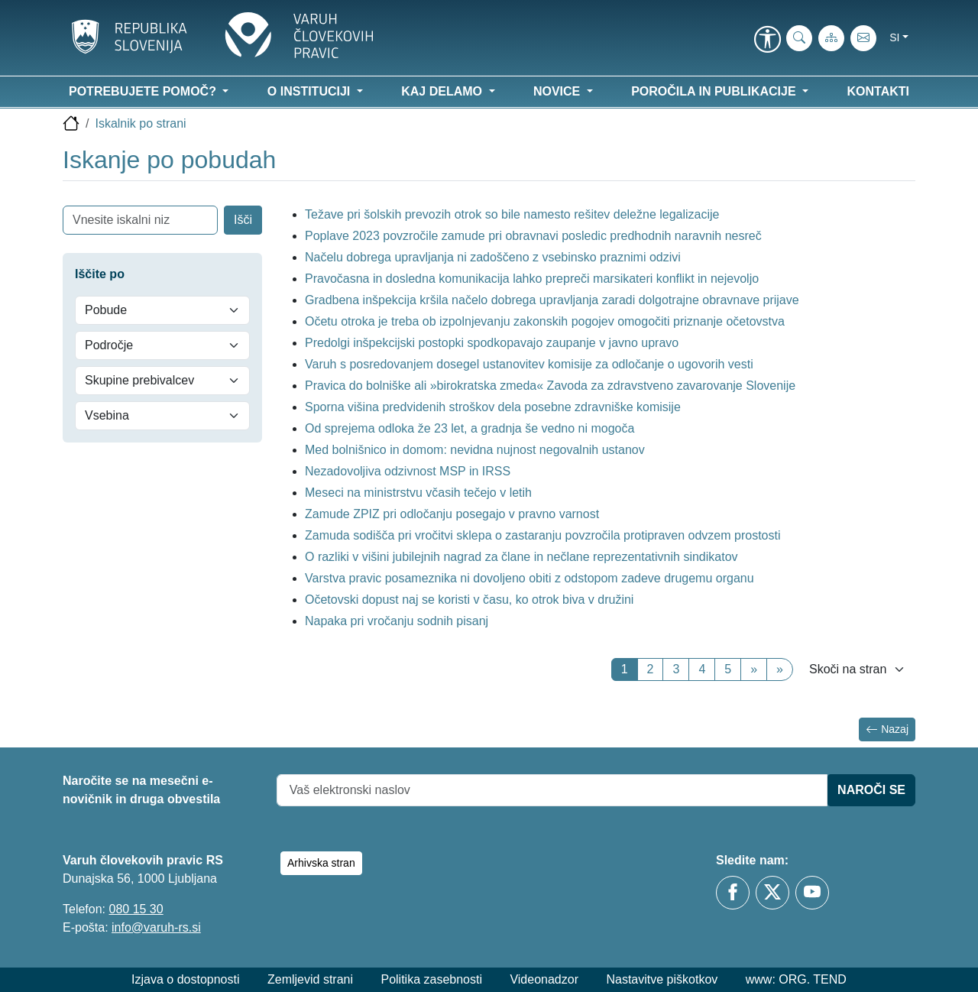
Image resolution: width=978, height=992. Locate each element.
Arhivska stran (321, 863)
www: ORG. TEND (796, 979)
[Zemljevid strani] (831, 38)
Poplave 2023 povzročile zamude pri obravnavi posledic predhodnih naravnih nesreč (533, 235)
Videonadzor (544, 979)
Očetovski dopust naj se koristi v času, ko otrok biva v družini (469, 599)
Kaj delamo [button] (443, 91)
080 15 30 (135, 909)
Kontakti (878, 91)
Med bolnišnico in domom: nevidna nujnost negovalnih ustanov (475, 449)
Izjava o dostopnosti (185, 979)
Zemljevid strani (310, 979)
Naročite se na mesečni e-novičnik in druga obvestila (141, 790)
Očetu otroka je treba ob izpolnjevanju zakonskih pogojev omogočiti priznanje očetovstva (545, 321)
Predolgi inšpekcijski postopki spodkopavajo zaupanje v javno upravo (491, 342)
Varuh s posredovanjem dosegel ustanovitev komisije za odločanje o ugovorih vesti (529, 364)
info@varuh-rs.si (156, 927)
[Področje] (162, 345)
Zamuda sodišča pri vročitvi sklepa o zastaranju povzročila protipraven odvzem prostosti (543, 535)
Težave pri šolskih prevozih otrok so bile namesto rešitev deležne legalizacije (512, 214)
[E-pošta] (863, 38)
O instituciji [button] (310, 91)
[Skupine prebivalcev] (162, 380)
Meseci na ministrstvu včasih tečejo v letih (418, 492)
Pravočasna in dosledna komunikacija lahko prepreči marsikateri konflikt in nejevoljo (532, 278)
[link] (767, 40)
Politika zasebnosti (431, 979)
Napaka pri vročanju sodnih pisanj (396, 620)
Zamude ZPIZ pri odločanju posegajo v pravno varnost (452, 513)
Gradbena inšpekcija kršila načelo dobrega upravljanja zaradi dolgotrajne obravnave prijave (552, 299)
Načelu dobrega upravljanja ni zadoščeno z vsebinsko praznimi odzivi (493, 257)
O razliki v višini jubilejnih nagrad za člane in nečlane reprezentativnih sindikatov (521, 556)
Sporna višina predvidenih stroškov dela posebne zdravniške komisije (494, 406)
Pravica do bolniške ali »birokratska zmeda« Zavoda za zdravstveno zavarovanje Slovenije (550, 385)
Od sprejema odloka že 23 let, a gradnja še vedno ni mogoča (469, 428)
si (894, 37)
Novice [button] (558, 91)
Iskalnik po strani (140, 123)
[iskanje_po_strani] (799, 38)
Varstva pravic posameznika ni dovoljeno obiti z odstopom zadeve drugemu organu (529, 578)
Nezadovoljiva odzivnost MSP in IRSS (407, 471)
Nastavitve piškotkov (661, 979)
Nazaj (887, 729)
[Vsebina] (162, 415)
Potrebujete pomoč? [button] (144, 91)
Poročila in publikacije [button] (715, 91)
